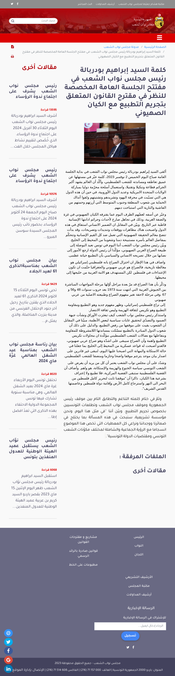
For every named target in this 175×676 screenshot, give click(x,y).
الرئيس (139, 537)
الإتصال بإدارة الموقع (28, 670)
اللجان (138, 555)
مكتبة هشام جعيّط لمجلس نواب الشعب (141, 4)
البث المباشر (85, 4)
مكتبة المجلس (139, 586)
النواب (138, 546)
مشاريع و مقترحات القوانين (83, 540)
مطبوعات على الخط (83, 565)
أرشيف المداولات (105, 4)
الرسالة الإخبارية (141, 608)
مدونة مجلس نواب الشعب (121, 47)
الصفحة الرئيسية (155, 47)
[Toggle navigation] (159, 38)
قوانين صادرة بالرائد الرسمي (83, 553)
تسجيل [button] (130, 636)
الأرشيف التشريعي (139, 577)
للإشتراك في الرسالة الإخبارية (144, 618)
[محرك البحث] (33, 21)
